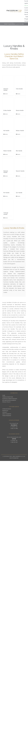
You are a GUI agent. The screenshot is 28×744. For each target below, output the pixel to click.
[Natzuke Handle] (7, 163)
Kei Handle (6, 130)
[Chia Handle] (20, 81)
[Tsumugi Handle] (7, 205)
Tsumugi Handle (5, 213)
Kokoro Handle (7, 151)
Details (6, 93)
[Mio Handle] (20, 143)
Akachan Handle (5, 89)
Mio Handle (19, 151)
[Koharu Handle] (20, 123)
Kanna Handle (20, 110)
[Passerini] (14, 10)
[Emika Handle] (7, 102)
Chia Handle (19, 89)
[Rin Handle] (7, 185)
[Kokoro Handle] (7, 143)
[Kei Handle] (7, 123)
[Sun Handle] (20, 185)
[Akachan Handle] (7, 81)
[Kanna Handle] (20, 102)
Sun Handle (19, 192)
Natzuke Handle (5, 171)
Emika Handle (7, 110)
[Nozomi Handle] (20, 163)
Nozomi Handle (20, 171)
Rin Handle (6, 192)
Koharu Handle (20, 130)
